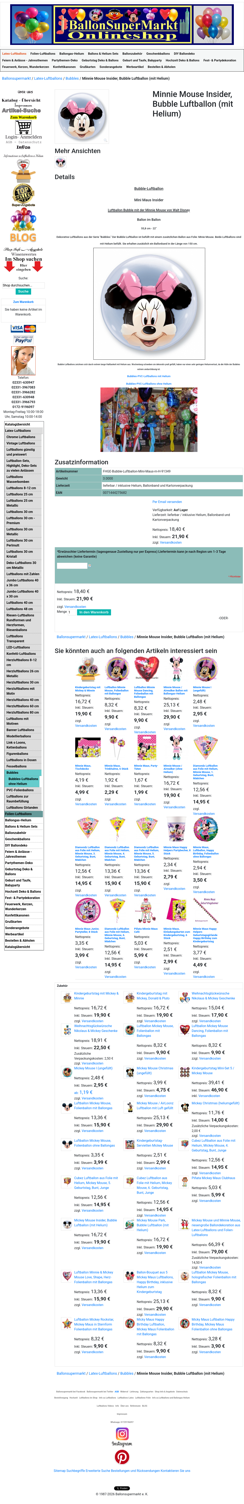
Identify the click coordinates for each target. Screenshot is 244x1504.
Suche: (23, 278)
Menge (62, 612)
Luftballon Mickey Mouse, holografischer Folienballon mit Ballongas (214, 1277)
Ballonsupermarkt (16, 78)
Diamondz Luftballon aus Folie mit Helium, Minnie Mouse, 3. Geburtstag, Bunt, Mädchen (87, 853)
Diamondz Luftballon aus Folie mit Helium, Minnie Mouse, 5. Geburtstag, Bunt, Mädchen (146, 853)
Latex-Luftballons (48, 78)
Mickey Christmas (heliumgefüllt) (216, 1103)
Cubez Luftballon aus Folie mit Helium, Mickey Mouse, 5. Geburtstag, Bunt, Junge (96, 1183)
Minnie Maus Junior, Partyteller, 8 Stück (87, 930)
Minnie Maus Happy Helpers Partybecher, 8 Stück (177, 850)
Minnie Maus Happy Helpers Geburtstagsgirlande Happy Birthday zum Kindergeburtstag (205, 935)
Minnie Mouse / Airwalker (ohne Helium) (173, 769)
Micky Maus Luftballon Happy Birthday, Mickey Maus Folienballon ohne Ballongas (213, 1324)
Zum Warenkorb (23, 302)
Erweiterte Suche (98, 1471)
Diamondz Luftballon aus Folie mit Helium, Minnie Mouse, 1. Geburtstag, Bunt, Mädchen (205, 772)
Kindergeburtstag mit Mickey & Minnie (87, 689)
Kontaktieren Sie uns (175, 1471)
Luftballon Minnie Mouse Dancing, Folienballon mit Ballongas (144, 692)
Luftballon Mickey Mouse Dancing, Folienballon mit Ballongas (210, 1031)
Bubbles (72, 78)
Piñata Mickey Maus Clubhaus (213, 1178)
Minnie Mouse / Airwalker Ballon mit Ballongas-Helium (176, 690)
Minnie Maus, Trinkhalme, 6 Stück (117, 767)
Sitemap (60, 1471)
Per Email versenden (167, 502)
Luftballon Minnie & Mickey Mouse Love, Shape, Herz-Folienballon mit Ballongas (93, 1277)
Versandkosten (171, 542)
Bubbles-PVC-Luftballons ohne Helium (149, 383)
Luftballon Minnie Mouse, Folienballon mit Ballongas (117, 690)
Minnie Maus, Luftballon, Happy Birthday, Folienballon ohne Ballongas (206, 852)
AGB (117, 1392)
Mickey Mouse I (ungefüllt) (93, 1068)
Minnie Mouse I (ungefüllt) (202, 689)
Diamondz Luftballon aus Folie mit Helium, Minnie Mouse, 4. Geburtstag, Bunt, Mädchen (117, 853)
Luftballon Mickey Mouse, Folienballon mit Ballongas (155, 1031)
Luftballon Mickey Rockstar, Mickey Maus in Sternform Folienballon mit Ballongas (94, 1324)
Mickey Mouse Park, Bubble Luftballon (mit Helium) (153, 1225)
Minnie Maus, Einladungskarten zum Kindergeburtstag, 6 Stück (177, 933)
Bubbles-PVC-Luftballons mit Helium (149, 376)
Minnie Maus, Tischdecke (83, 767)
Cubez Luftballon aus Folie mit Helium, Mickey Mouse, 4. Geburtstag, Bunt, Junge (213, 1145)
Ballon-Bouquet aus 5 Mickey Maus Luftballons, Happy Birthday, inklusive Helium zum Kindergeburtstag (155, 1282)
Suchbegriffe (75, 1471)
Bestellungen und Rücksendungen (135, 1471)
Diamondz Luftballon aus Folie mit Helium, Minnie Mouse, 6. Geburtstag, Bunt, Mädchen (117, 935)
